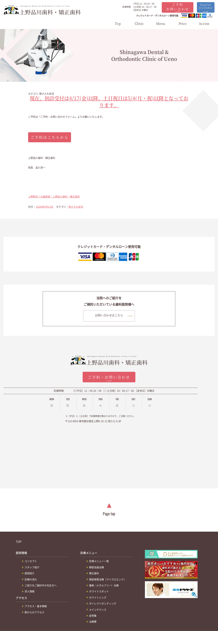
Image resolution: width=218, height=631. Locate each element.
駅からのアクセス (34, 612)
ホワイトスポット (99, 591)
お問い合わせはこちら (109, 315)
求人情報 (29, 591)
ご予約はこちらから (50, 137)
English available (206, 6)
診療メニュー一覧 (99, 561)
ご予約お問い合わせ (177, 6)
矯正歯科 (94, 573)
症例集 (93, 615)
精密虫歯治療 (96, 567)
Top (118, 23)
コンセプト (31, 561)
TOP (18, 542)
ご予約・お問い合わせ (109, 377)
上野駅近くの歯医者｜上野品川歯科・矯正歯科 (54, 196)
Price (183, 23)
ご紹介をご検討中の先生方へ (41, 585)
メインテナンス (97, 609)
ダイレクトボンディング (102, 603)
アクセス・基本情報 (36, 606)
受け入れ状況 (75, 206)
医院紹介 (29, 573)
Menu (160, 23)
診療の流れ (31, 579)
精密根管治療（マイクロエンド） (107, 579)
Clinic (139, 23)
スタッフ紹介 (32, 567)
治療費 (93, 621)
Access (204, 23)
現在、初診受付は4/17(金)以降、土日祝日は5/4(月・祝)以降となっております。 (109, 102)
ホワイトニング (97, 597)
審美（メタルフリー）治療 (104, 585)
